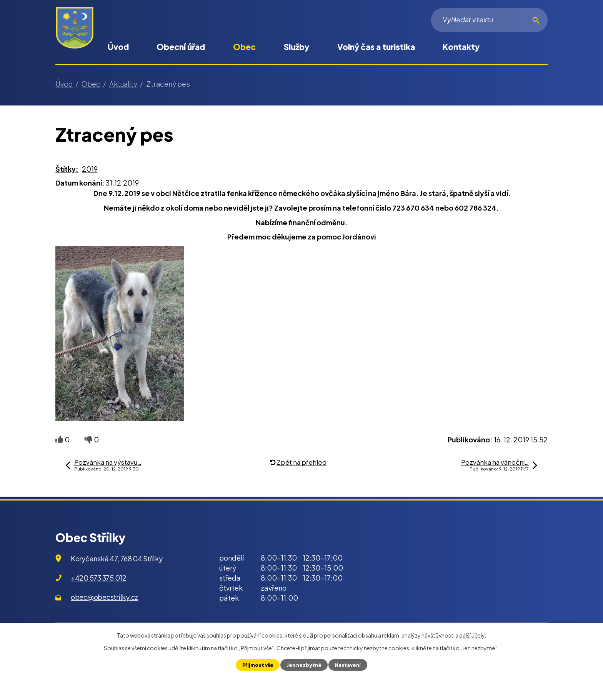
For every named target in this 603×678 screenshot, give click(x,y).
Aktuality (123, 83)
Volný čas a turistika (376, 47)
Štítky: (66, 168)
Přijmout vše (257, 665)
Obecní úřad (181, 47)
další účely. (472, 635)
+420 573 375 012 (99, 577)
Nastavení (348, 665)
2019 (90, 168)
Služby (296, 47)
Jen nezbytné (304, 665)
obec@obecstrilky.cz (104, 597)
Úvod (118, 47)
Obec (244, 47)
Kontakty (461, 47)
